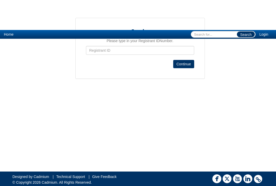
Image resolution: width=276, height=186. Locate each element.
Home (8, 34)
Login (263, 34)
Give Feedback (104, 177)
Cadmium (41, 177)
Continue (183, 64)
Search (245, 35)
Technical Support (70, 177)
